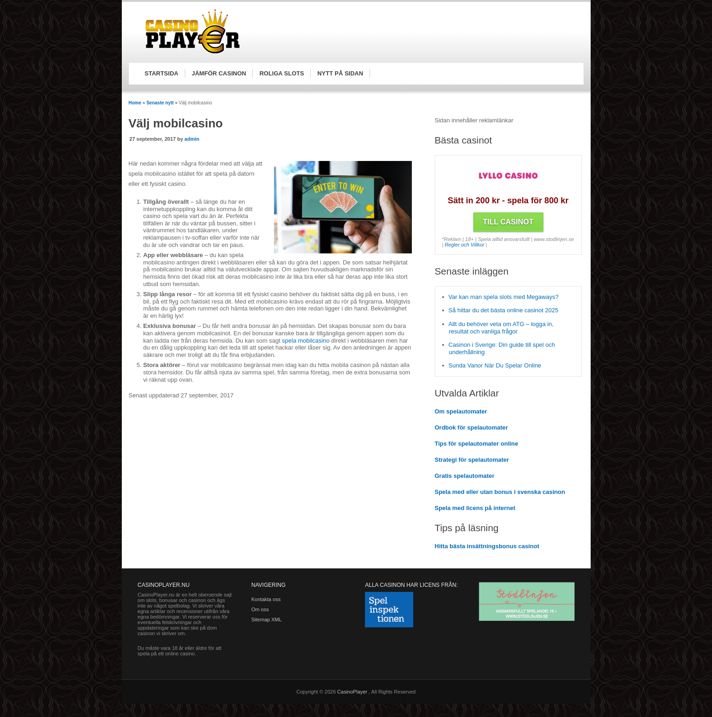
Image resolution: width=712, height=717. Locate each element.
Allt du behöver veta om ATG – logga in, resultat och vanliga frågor (501, 328)
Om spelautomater (461, 411)
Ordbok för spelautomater (471, 427)
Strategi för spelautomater (472, 459)
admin (191, 139)
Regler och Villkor (464, 244)
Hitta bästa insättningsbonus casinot (487, 546)
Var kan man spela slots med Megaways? (504, 296)
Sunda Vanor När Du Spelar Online (495, 365)
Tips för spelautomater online (476, 443)
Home (135, 102)
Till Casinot (508, 222)
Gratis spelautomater (465, 475)
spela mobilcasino (306, 340)
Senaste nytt (159, 102)
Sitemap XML (266, 619)
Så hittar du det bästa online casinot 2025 (503, 310)
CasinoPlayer (353, 691)
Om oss (260, 609)
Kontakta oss (266, 599)
